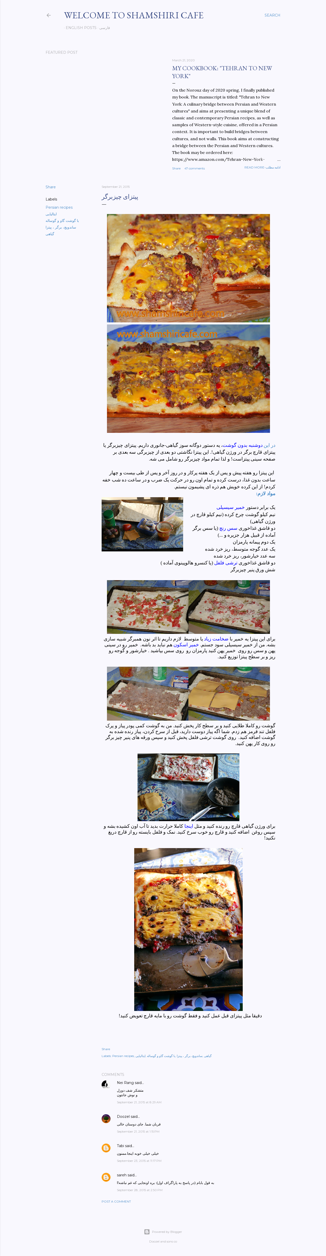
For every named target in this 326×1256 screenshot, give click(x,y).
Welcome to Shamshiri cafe (133, 15)
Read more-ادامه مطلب (262, 167)
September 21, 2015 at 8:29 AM (139, 1102)
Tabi (120, 1146)
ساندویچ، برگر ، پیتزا (61, 227)
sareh (122, 1175)
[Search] (272, 15)
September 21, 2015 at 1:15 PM (138, 1131)
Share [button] (176, 168)
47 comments (194, 168)
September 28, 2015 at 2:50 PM (139, 1190)
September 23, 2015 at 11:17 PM (139, 1161)
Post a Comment (116, 1201)
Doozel (123, 1116)
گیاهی (50, 234)
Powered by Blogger (163, 1232)
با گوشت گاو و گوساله (62, 220)
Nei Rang (125, 1082)
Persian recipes (59, 207)
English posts (79, 27)
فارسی (103, 27)
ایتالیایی (51, 214)
